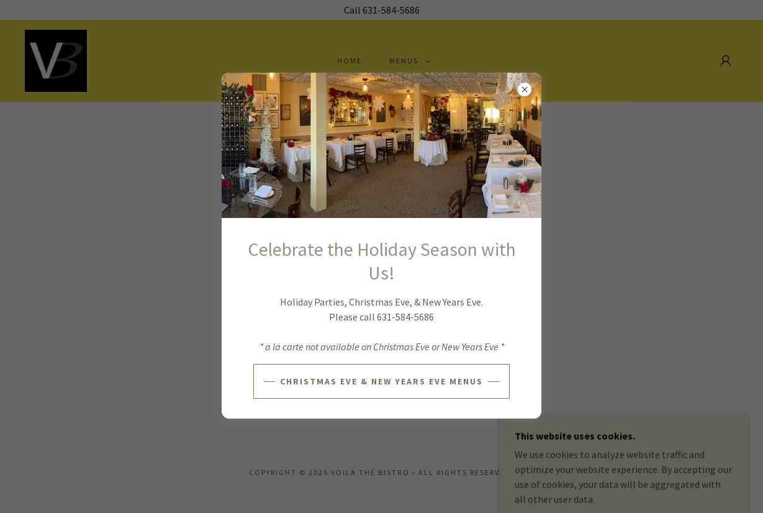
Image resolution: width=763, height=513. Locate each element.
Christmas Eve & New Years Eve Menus (381, 381)
